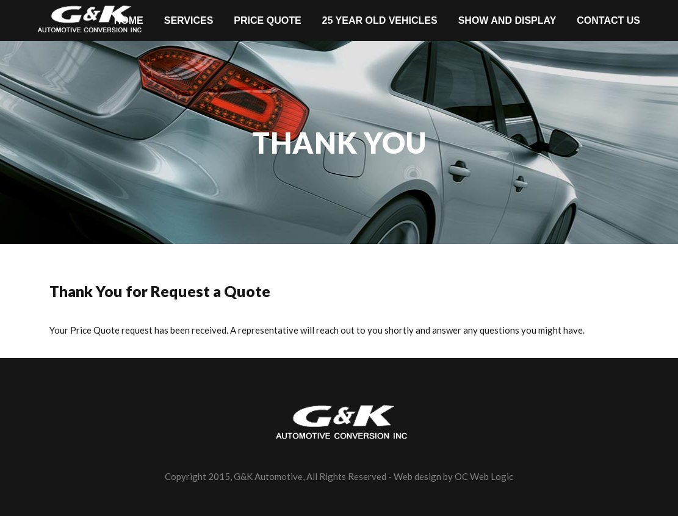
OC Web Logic (484, 476)
